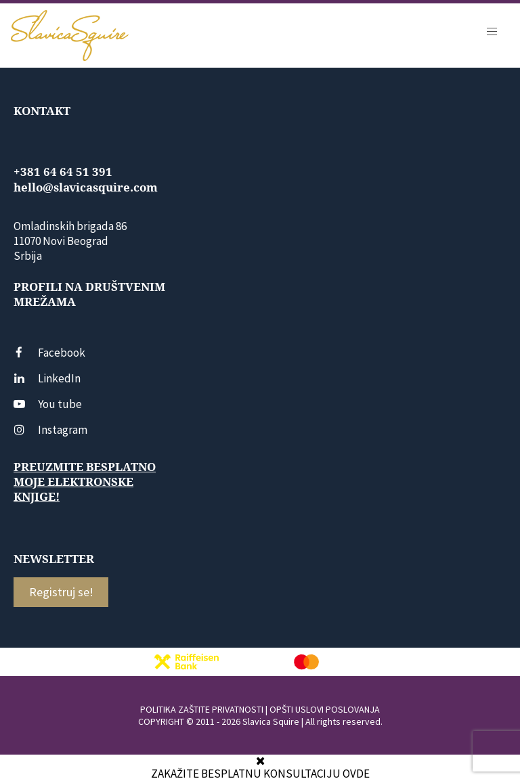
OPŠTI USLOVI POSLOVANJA (324, 709)
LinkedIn (47, 378)
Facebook (49, 352)
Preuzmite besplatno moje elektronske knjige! (85, 482)
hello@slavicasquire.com (86, 187)
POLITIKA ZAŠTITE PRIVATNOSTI (201, 709)
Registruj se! (61, 592)
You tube (48, 404)
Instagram (50, 429)
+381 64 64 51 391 (63, 172)
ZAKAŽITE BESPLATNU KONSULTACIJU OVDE (260, 773)
